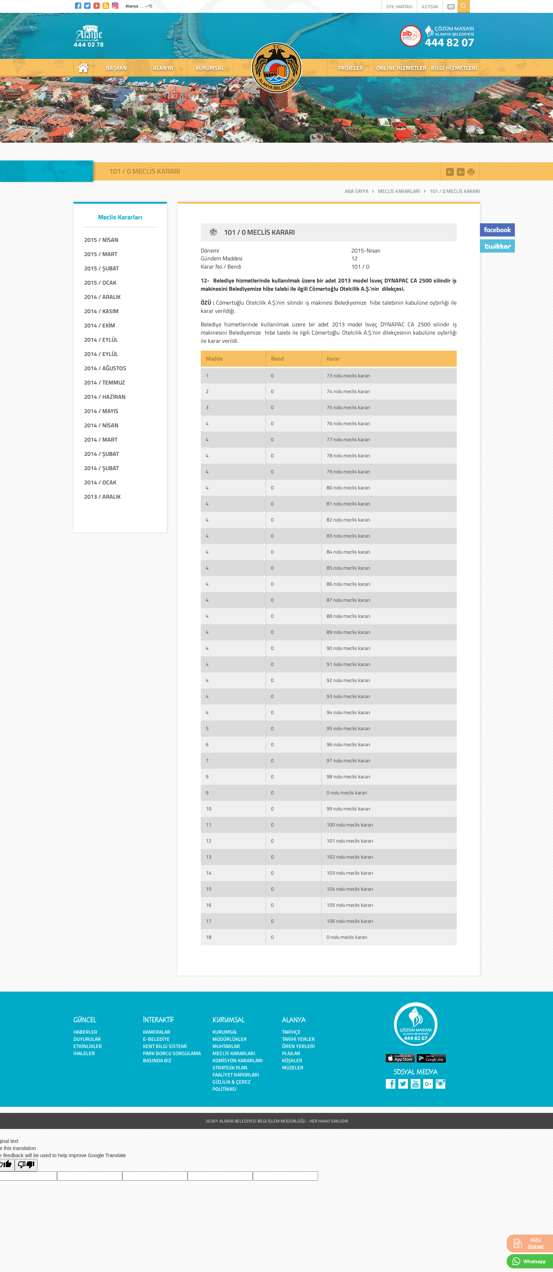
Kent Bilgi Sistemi (165, 1046)
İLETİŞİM (430, 6)
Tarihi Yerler (298, 1039)
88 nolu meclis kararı (348, 616)
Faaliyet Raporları (236, 1074)
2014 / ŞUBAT (101, 453)
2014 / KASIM (101, 311)
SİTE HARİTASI (399, 6)
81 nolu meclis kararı (348, 503)
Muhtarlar (226, 1046)
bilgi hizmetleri (454, 67)
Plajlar (291, 1053)
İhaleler (84, 1053)
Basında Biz (157, 1060)
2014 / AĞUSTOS (105, 368)
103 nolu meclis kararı (350, 872)
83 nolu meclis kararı (348, 535)
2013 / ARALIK (102, 496)
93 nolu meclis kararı (348, 696)
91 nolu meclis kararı (348, 664)
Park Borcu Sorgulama (172, 1053)
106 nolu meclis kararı (350, 921)
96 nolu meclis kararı (348, 744)
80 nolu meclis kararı (348, 487)
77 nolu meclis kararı (348, 439)
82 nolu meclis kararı (348, 519)
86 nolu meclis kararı (348, 583)
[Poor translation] (26, 1165)
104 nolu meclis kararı (350, 888)
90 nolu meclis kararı (348, 648)
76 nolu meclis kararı (348, 423)
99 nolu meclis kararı (348, 808)
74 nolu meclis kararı (348, 391)
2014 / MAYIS (101, 411)
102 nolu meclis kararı (350, 856)
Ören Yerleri (298, 1046)
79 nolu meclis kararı (348, 471)
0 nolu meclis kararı (347, 792)
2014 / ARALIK (102, 296)
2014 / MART (100, 439)
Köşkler (292, 1060)
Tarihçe (291, 1032)
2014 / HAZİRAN (105, 396)
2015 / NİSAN (101, 239)
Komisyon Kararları (238, 1060)
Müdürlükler (230, 1039)
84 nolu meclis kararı (348, 551)
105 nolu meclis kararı (350, 905)
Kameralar (156, 1032)
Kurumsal (225, 1032)
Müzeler (292, 1067)
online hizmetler (401, 67)
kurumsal (210, 67)
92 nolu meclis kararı (348, 680)
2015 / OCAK (100, 282)
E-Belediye (156, 1039)
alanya (163, 67)
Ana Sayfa (356, 191)
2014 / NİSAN (101, 425)
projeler (350, 67)
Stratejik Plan (230, 1067)
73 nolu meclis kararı (348, 375)
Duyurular (87, 1039)
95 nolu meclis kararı (348, 728)
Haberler (85, 1032)
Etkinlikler (87, 1046)
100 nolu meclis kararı (350, 824)
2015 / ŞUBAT (101, 268)
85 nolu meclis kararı (348, 567)
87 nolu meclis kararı (348, 600)
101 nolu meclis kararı (350, 840)
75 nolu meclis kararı (348, 407)
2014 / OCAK (100, 482)
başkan (116, 67)
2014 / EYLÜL (101, 339)
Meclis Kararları (399, 191)
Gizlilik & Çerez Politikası (231, 1085)
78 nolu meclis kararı (348, 455)
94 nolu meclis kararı (348, 712)
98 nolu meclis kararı (348, 776)
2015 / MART (100, 254)
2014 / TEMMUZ (104, 382)
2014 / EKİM (99, 325)
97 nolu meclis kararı (348, 760)
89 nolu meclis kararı (348, 632)
